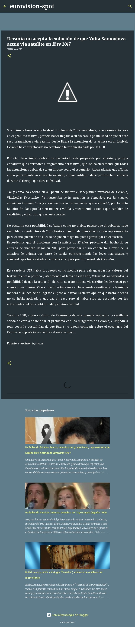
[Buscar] (59, 6)
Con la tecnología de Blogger (67, 614)
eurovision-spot (32, 6)
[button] (9, 56)
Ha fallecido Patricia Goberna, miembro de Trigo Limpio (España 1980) (66, 512)
